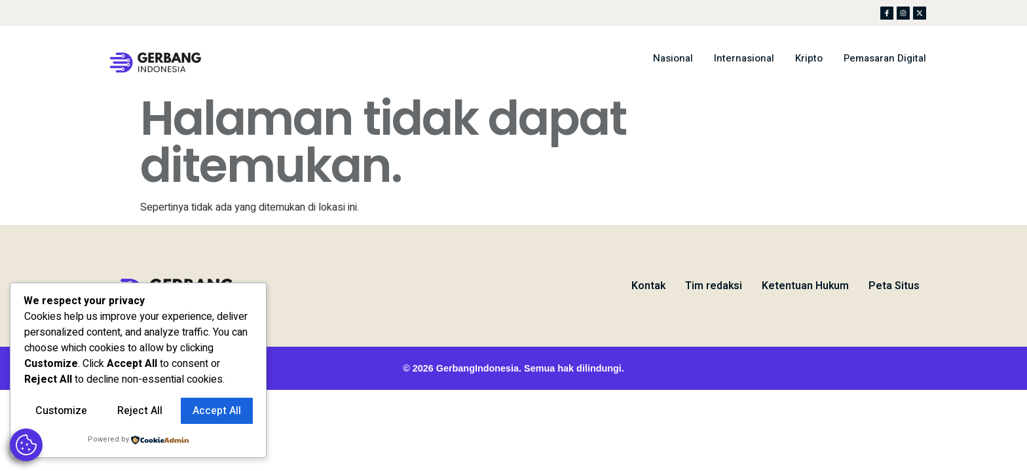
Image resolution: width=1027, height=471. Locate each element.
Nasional (673, 58)
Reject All (139, 411)
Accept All (217, 411)
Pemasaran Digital (885, 58)
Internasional (744, 58)
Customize (61, 411)
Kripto (809, 58)
